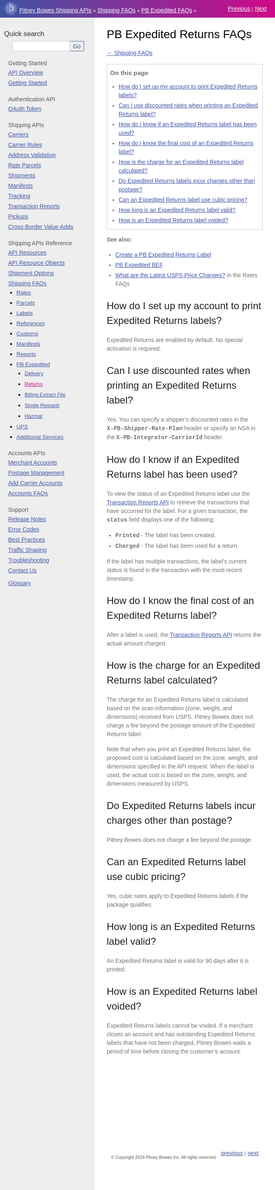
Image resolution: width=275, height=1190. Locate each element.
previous (239, 8)
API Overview (25, 72)
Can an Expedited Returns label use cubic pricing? (183, 199)
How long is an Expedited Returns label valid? (177, 210)
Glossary (19, 583)
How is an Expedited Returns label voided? (173, 220)
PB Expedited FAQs (166, 10)
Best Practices (26, 539)
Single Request (42, 405)
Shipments (21, 175)
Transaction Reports (34, 206)
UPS (22, 427)
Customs (27, 334)
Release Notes (27, 519)
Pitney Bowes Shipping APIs (55, 10)
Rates (23, 293)
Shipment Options (31, 273)
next (261, 8)
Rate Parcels (24, 165)
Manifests (20, 185)
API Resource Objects (36, 263)
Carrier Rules (25, 144)
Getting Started (27, 83)
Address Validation (32, 155)
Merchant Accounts (32, 462)
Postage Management (36, 473)
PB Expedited (33, 364)
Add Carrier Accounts (35, 483)
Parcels (25, 303)
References (30, 323)
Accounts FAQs (28, 493)
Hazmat (33, 416)
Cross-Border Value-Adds (40, 226)
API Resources (27, 252)
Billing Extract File (45, 395)
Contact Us (22, 570)
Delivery (34, 373)
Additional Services (40, 437)
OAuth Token (24, 108)
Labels (24, 313)
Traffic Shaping (27, 550)
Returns (34, 384)
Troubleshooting (28, 560)
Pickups (18, 216)
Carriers (18, 134)
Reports (26, 354)
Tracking (19, 196)
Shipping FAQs (116, 10)
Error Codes (23, 529)
